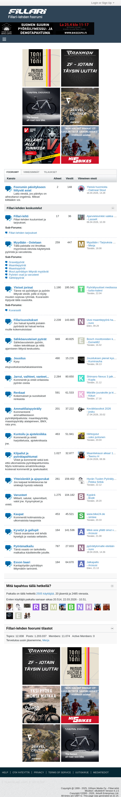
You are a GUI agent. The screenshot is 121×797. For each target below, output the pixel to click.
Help (5, 772)
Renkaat (19, 392)
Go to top (38, 782)
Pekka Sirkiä (95, 481)
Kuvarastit (15, 310)
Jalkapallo (93, 562)
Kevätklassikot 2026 (99, 408)
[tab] (12, 172)
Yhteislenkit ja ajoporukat (31, 479)
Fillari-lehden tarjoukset (23, 232)
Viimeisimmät (31, 172)
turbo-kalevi (95, 290)
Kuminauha (95, 361)
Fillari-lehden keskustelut (24, 208)
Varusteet (20, 495)
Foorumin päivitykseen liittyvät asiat (29, 188)
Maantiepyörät (17, 265)
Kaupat (18, 514)
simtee (92, 517)
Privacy (39, 772)
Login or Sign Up (102, 2)
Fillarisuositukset (26, 320)
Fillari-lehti (21, 216)
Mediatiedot (101, 772)
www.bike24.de (96, 514)
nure (91, 323)
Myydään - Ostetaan (27, 242)
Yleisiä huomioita (97, 187)
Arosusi (92, 533)
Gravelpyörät (16, 262)
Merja (91, 245)
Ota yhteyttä (21, 772)
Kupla (91, 379)
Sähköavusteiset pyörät (30, 339)
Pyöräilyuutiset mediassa (102, 287)
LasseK (92, 219)
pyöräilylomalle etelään (100, 546)
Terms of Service (59, 772)
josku (91, 411)
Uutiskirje (82, 772)
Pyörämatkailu (24, 546)
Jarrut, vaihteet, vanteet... (31, 376)
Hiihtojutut (93, 434)
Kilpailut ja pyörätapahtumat (25, 455)
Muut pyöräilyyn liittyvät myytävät (29, 271)
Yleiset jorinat (23, 287)
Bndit (91, 498)
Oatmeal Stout (97, 190)
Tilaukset (50, 172)
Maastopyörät (17, 268)
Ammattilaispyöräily (27, 408)
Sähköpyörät (16, 277)
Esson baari (22, 562)
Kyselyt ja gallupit (26, 530)
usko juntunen (96, 437)
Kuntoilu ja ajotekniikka (30, 434)
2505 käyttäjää (45, 593)
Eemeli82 (94, 342)
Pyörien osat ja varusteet (24, 274)
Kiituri (91, 395)
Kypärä (91, 494)
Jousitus (20, 358)
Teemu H (93, 456)
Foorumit (12, 172)
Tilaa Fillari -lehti (16, 782)
